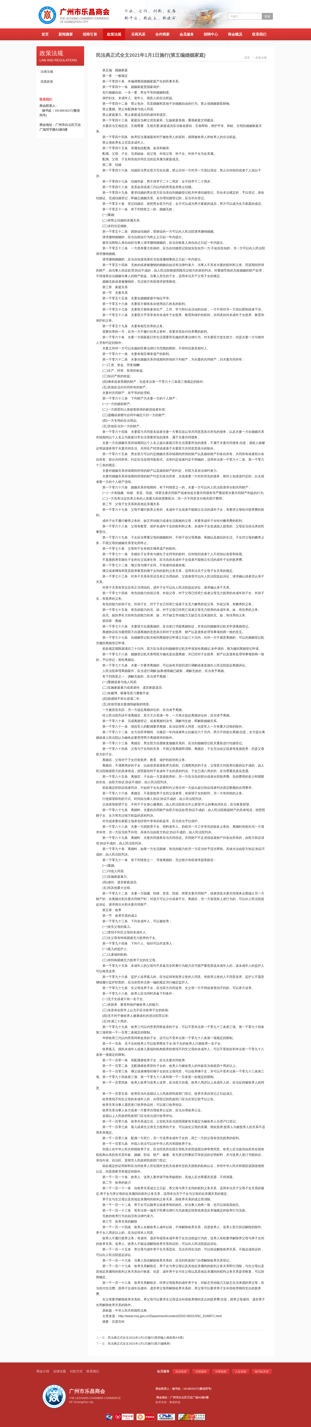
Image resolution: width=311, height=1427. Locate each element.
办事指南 (220, 1371)
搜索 (267, 16)
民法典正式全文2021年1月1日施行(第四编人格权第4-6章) (146, 1337)
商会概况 (235, 34)
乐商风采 (138, 34)
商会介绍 (42, 1371)
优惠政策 (46, 81)
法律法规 (46, 71)
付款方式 (76, 1371)
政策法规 (114, 34)
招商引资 (90, 34)
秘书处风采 (262, 1371)
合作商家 (162, 34)
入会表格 (240, 1371)
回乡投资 (181, 1371)
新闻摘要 (66, 34)
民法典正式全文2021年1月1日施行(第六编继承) (139, 1343)
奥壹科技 (174, 1402)
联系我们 (259, 34)
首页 (45, 34)
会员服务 (186, 34)
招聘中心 (211, 34)
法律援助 (200, 1371)
